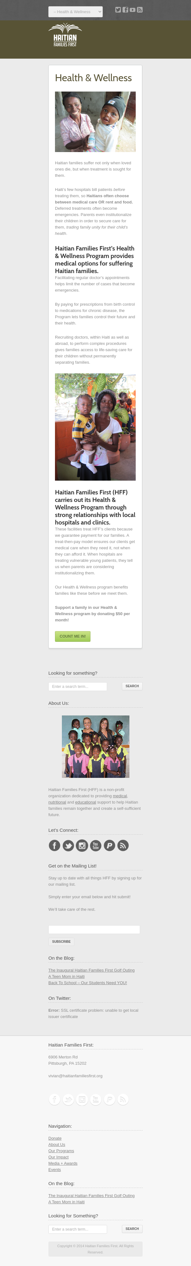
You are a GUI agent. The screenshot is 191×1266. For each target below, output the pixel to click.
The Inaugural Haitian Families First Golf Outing (91, 970)
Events (54, 1169)
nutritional (57, 802)
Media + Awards (63, 1163)
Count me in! (73, 636)
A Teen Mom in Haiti (66, 976)
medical (120, 796)
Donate (55, 1138)
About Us (56, 1144)
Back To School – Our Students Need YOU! (87, 982)
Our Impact (58, 1157)
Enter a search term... (70, 686)
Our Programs (61, 1150)
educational (85, 802)
